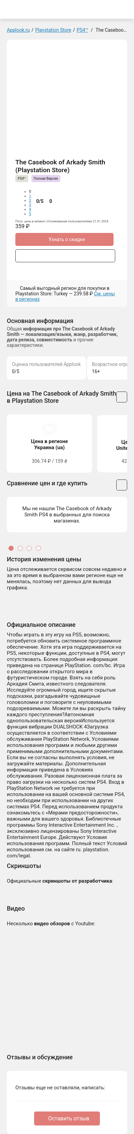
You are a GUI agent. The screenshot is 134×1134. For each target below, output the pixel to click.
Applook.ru (18, 30)
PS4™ (82, 30)
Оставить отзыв (68, 1118)
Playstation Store (53, 30)
